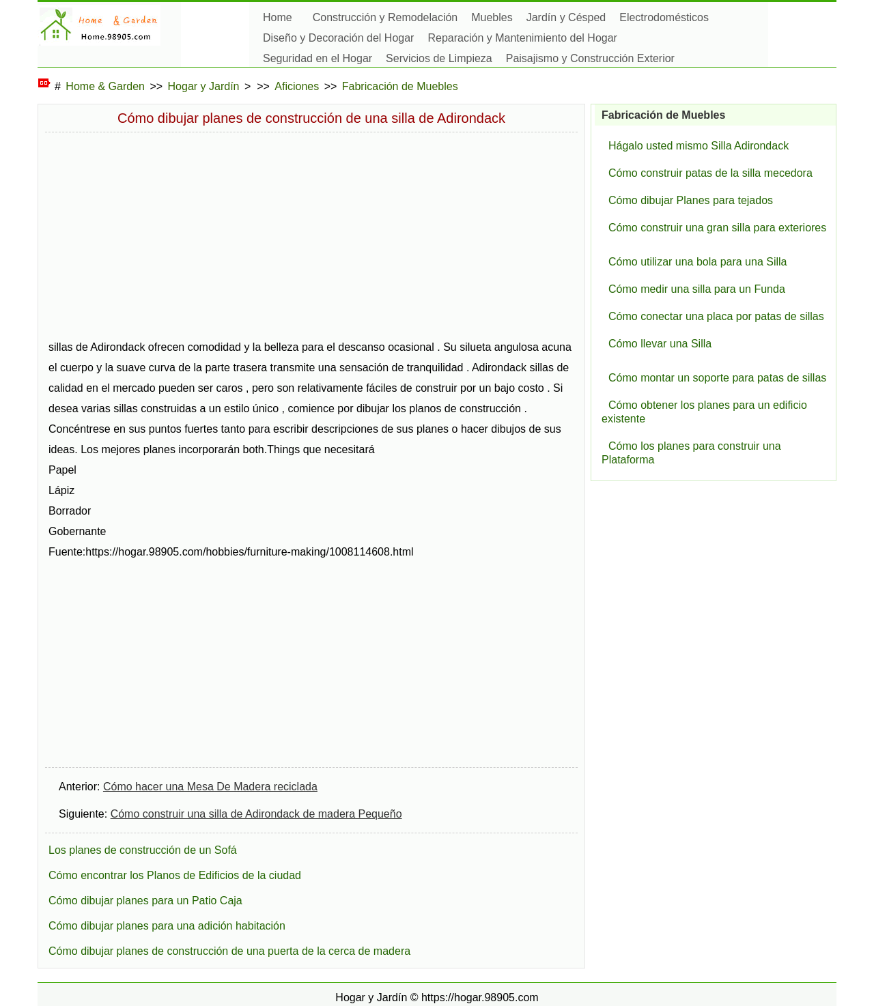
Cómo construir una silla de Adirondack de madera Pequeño (256, 814)
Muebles (491, 17)
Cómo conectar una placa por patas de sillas (716, 316)
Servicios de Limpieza (439, 58)
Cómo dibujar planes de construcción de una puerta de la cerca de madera (229, 951)
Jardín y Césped (566, 17)
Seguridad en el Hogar (317, 58)
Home (277, 17)
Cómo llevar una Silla (659, 343)
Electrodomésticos (664, 17)
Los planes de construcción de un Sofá (142, 850)
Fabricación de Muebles (400, 86)
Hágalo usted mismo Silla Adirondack (698, 146)
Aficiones (296, 86)
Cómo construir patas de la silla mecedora (710, 173)
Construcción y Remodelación (385, 17)
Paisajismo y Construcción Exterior (590, 58)
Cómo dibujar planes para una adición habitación (166, 926)
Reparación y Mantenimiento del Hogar (522, 38)
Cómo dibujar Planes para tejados (690, 200)
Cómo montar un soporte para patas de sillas (717, 378)
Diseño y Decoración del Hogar (338, 38)
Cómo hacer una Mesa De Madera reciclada (210, 786)
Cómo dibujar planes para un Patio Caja (145, 900)
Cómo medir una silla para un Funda (696, 289)
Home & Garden (105, 86)
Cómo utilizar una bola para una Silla (697, 262)
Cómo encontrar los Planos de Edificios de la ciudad (174, 875)
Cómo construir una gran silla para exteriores (717, 227)
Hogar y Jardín (204, 86)
